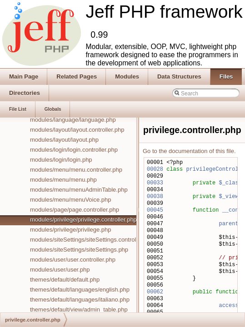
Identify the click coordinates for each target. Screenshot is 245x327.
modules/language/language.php (73, 119)
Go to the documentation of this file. (189, 151)
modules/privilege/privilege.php (70, 229)
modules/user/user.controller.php (72, 259)
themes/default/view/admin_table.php (79, 309)
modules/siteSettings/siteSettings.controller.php (92, 239)
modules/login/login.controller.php (74, 149)
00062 (155, 292)
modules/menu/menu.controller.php (76, 169)
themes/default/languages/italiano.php (80, 299)
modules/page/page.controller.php (74, 209)
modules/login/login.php (61, 159)
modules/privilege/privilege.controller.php (83, 219)
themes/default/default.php (65, 279)
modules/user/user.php (60, 269)
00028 (155, 169)
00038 (155, 197)
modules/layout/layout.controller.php (77, 129)
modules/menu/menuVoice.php (70, 199)
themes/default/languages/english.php (80, 289)
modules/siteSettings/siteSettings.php (79, 249)
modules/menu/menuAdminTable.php (79, 189)
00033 (155, 183)
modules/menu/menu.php (63, 179)
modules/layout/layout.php (64, 139)
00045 (155, 210)
